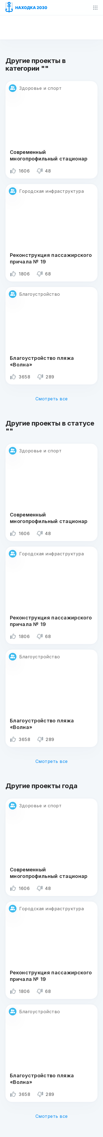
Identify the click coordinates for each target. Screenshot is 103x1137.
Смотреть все (51, 398)
